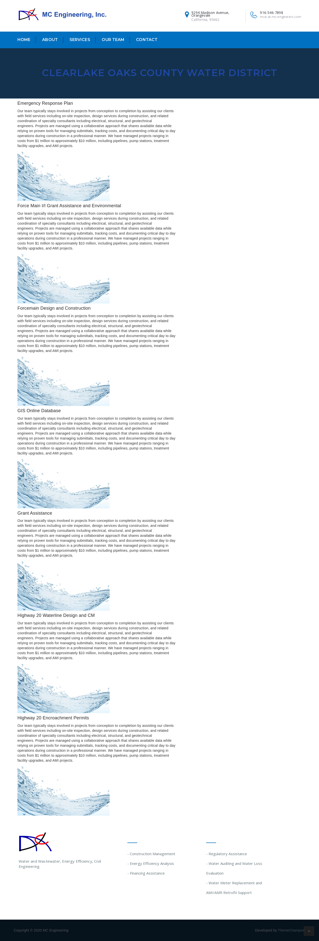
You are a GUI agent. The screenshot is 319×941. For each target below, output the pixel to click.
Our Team (113, 39)
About (50, 39)
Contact (147, 39)
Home (24, 39)
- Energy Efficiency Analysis (150, 863)
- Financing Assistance (146, 873)
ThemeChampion (291, 930)
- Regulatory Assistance (226, 853)
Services (80, 39)
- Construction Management (151, 853)
